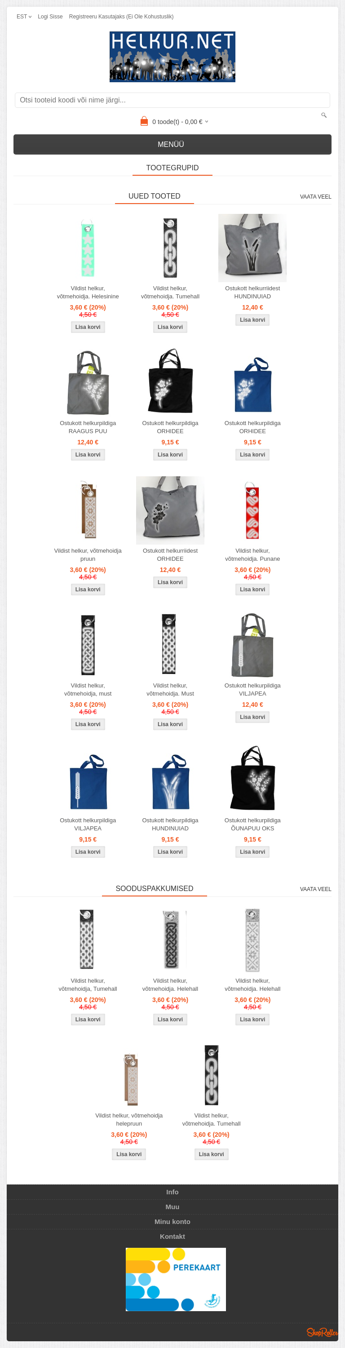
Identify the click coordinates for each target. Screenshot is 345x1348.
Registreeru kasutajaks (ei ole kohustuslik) (121, 16)
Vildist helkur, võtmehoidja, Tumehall (88, 984)
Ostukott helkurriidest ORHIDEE (170, 554)
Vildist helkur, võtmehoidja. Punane (252, 554)
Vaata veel (316, 197)
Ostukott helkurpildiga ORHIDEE (170, 427)
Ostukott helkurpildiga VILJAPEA (253, 689)
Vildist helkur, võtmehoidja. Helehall (170, 984)
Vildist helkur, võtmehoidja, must (88, 689)
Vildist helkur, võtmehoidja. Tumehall (170, 292)
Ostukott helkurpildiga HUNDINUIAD (170, 824)
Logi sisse (50, 16)
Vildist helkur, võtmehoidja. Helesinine (88, 292)
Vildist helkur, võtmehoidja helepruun (129, 1119)
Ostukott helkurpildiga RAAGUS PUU (88, 427)
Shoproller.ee (322, 1332)
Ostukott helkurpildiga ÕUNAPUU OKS (253, 824)
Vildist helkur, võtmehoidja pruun (88, 554)
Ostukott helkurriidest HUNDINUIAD (252, 292)
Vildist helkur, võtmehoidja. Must (170, 689)
